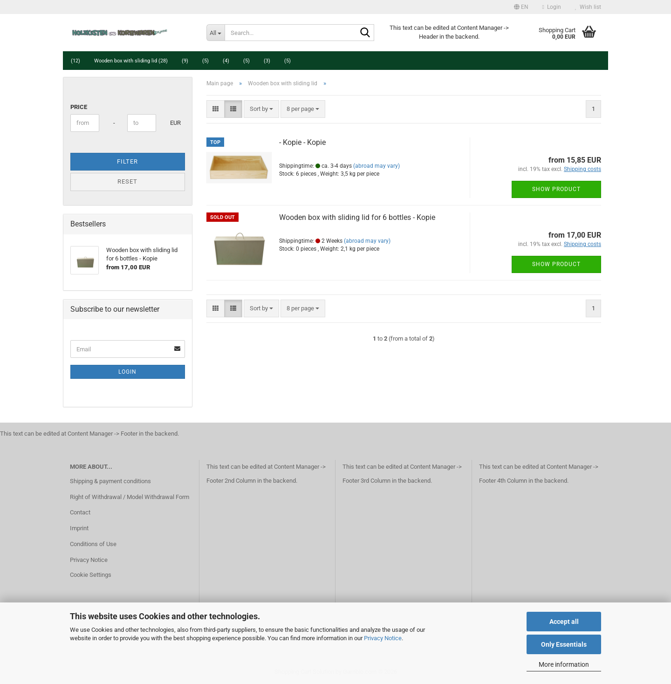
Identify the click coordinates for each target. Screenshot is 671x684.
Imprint (79, 528)
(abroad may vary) (376, 166)
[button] (521, 7)
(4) (226, 61)
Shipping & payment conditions (110, 481)
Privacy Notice (383, 638)
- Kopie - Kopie (302, 142)
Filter (127, 161)
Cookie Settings (90, 574)
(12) (75, 61)
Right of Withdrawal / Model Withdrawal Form (129, 496)
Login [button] (551, 7)
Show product (556, 189)
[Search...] (215, 32)
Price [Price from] (78, 106)
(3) (267, 61)
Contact (80, 512)
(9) (185, 61)
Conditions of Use (93, 543)
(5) (205, 61)
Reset (127, 181)
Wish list (588, 7)
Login (127, 372)
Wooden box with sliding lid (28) (131, 61)
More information (564, 664)
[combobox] (261, 109)
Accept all (564, 621)
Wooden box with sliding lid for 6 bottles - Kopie (357, 217)
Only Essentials (564, 644)
